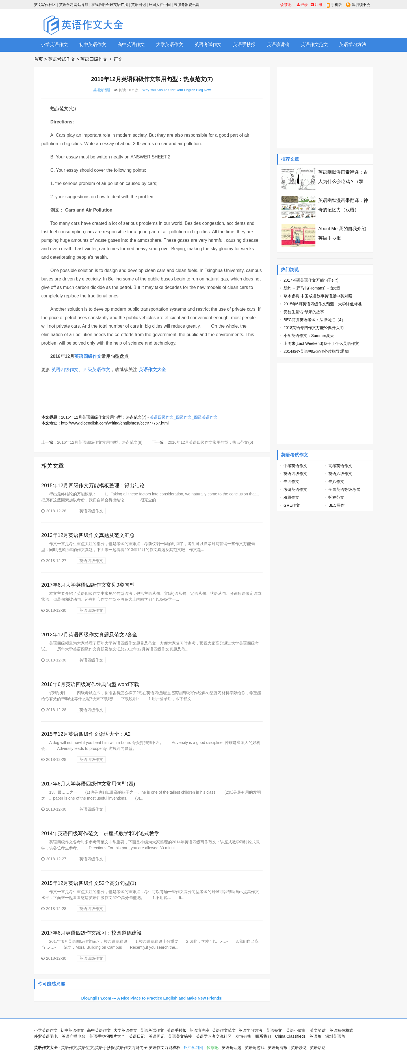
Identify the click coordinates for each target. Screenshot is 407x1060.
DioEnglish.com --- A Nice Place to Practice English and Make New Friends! (152, 998)
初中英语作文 (92, 44)
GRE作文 (291, 505)
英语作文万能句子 (132, 1047)
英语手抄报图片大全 (107, 1036)
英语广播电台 (73, 1036)
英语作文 (69, 1047)
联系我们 (263, 1036)
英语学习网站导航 (73, 5)
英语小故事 (296, 1030)
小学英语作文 (54, 44)
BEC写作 (336, 505)
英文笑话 (318, 1030)
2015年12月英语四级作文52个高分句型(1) (88, 883)
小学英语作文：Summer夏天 (308, 335)
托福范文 (336, 497)
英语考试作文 (208, 44)
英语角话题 (101, 90)
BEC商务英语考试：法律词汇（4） (314, 319)
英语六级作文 (340, 473)
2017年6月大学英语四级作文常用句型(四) (88, 784)
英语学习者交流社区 (213, 1036)
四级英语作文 (96, 369)
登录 (302, 5)
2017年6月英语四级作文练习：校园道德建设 (91, 933)
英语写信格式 (341, 1030)
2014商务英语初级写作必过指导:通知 (316, 351)
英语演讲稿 (278, 44)
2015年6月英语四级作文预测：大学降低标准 (322, 304)
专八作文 (336, 481)
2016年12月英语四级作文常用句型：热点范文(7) (103, 417)
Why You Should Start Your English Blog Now (176, 90)
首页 (38, 59)
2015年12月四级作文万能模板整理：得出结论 (93, 485)
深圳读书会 (361, 5)
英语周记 (156, 1036)
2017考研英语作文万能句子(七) (310, 280)
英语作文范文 (314, 44)
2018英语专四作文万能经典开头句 (313, 327)
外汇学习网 (193, 1047)
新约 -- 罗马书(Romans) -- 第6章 (311, 288)
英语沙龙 (299, 1047)
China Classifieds (290, 1036)
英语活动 (318, 1047)
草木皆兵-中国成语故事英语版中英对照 (317, 296)
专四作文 (291, 481)
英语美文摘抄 (180, 1036)
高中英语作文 (131, 44)
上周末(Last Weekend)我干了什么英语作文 (321, 343)
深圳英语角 (335, 1036)
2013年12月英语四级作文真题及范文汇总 (88, 535)
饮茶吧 (285, 5)
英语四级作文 (93, 59)
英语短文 (274, 1030)
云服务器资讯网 (187, 5)
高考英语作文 (340, 465)
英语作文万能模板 (164, 1047)
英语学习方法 (352, 44)
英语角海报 (277, 1047)
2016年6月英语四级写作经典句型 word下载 (90, 684)
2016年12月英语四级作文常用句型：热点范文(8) (99, 442)
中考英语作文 (295, 465)
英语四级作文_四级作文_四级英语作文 (184, 417)
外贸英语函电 (46, 1036)
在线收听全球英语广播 (109, 5)
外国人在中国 (160, 5)
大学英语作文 (169, 44)
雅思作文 (291, 497)
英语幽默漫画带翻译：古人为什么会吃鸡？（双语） (343, 181)
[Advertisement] (270, 23)
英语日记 (138, 5)
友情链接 (243, 1036)
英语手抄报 (244, 44)
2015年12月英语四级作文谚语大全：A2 (86, 734)
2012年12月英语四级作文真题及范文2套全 (89, 634)
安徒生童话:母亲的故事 (303, 312)
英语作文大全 (152, 369)
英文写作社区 (45, 5)
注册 (316, 5)
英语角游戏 (255, 1047)
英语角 (315, 1036)
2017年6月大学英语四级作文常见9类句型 (88, 585)
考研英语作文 (295, 489)
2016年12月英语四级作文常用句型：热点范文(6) (210, 442)
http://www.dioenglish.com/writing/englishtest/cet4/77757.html (115, 423)
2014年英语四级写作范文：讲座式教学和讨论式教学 (100, 833)
